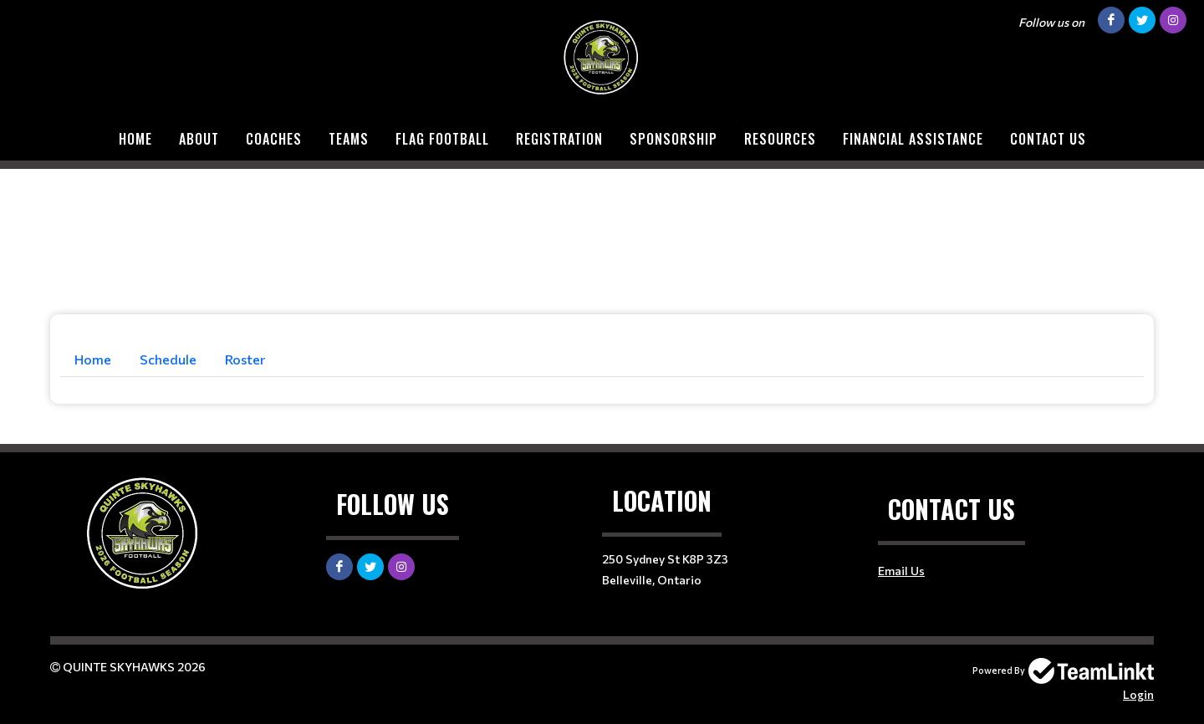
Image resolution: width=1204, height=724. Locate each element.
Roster (245, 359)
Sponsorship (673, 139)
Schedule (168, 359)
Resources (780, 139)
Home (135, 139)
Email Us (901, 570)
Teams (349, 139)
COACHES (274, 139)
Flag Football (442, 139)
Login (1138, 694)
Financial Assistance (913, 139)
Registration (559, 139)
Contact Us (1048, 139)
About (199, 139)
